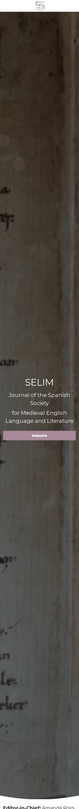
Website (39, 435)
